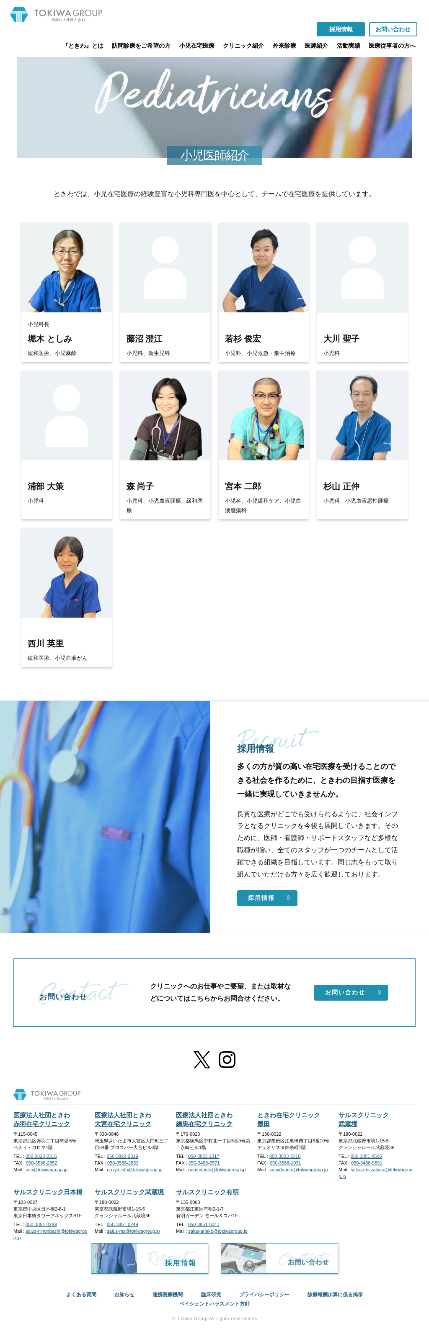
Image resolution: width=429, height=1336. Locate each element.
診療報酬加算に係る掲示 (335, 1295)
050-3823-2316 (41, 1156)
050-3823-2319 (122, 1156)
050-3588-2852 (41, 1162)
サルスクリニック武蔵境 (129, 1192)
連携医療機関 (167, 1295)
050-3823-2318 (285, 1156)
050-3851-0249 (122, 1224)
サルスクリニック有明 (207, 1192)
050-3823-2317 (204, 1156)
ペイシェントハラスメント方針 (214, 1304)
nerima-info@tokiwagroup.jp (217, 1169)
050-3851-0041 (204, 1224)
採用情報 (270, 897)
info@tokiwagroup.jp (46, 1169)
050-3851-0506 (366, 1156)
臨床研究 (211, 1295)
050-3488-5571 (204, 1162)
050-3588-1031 (285, 1162)
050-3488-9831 (366, 1162)
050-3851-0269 (41, 1224)
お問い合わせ (353, 992)
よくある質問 (81, 1295)
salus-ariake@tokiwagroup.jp (217, 1231)
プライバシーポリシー (264, 1295)
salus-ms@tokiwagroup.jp (133, 1231)
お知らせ (124, 1295)
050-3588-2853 (123, 1162)
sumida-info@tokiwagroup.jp (298, 1169)
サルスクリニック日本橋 (48, 1192)
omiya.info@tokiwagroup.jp (134, 1169)
